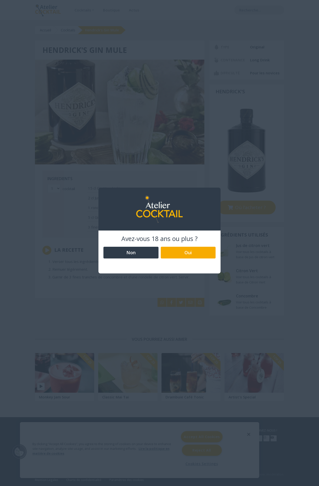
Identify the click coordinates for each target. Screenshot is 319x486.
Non (131, 252)
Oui (188, 252)
